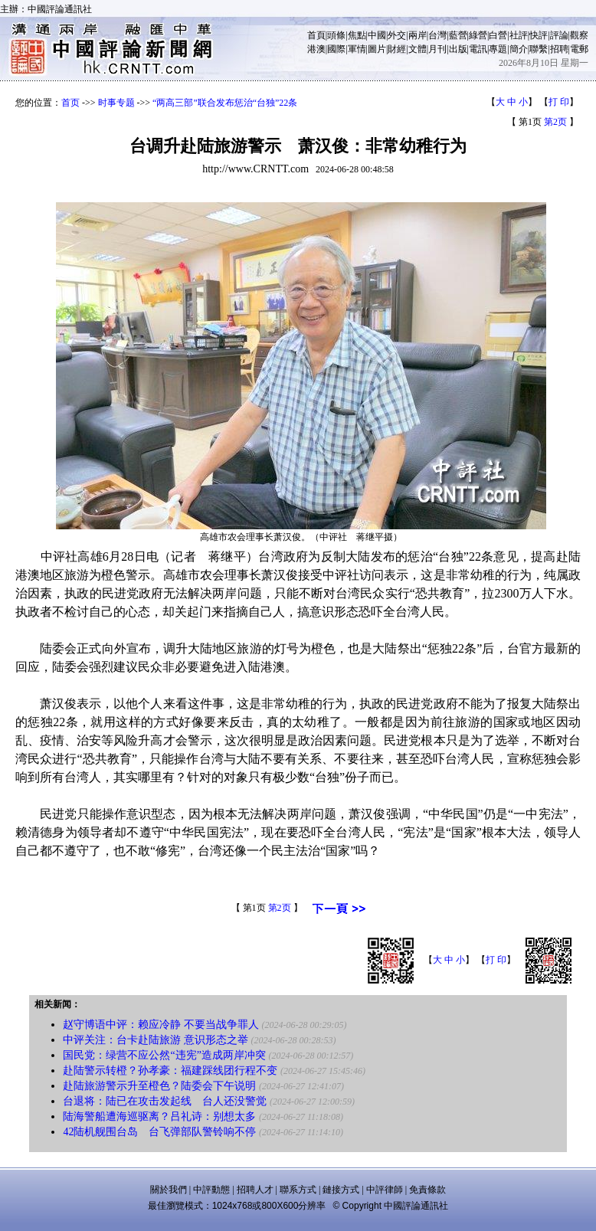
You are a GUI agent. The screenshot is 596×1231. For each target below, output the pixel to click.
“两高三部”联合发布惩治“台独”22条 (224, 102)
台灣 (437, 35)
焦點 (357, 35)
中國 (377, 35)
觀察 (579, 35)
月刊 (437, 49)
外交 (397, 35)
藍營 (458, 35)
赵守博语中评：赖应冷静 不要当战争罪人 (161, 1024)
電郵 (579, 49)
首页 (70, 102)
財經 (397, 49)
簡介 (518, 49)
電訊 (478, 49)
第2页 (555, 121)
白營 (498, 35)
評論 (559, 35)
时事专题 (116, 102)
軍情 (357, 49)
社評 (518, 35)
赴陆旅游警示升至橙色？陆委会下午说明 (159, 1086)
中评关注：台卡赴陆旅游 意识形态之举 (155, 1040)
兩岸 (417, 35)
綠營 (478, 35)
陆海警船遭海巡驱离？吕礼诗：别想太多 (159, 1116)
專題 (498, 49)
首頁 (316, 35)
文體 (417, 49)
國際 (336, 49)
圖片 (377, 49)
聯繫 (538, 49)
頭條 (336, 35)
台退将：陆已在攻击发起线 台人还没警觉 (166, 1101)
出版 (458, 49)
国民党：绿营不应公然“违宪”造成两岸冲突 (164, 1055)
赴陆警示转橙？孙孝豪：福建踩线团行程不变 (170, 1070)
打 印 (559, 102)
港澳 (316, 49)
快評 (538, 35)
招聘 (559, 49)
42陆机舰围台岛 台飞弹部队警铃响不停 (159, 1132)
